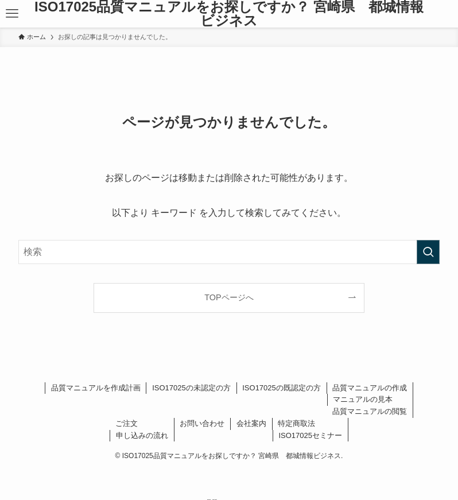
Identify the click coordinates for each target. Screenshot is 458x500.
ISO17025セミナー (310, 435)
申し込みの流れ (142, 435)
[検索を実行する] (428, 252)
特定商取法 (296, 423)
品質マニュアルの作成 (369, 387)
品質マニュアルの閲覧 (369, 411)
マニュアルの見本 (363, 399)
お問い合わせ (202, 423)
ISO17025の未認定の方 (191, 387)
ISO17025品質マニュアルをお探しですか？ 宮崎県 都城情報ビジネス (229, 14)
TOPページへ (228, 297)
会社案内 (251, 423)
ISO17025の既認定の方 (281, 387)
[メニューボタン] (12, 14)
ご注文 (126, 423)
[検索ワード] (229, 252)
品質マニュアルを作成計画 (96, 387)
